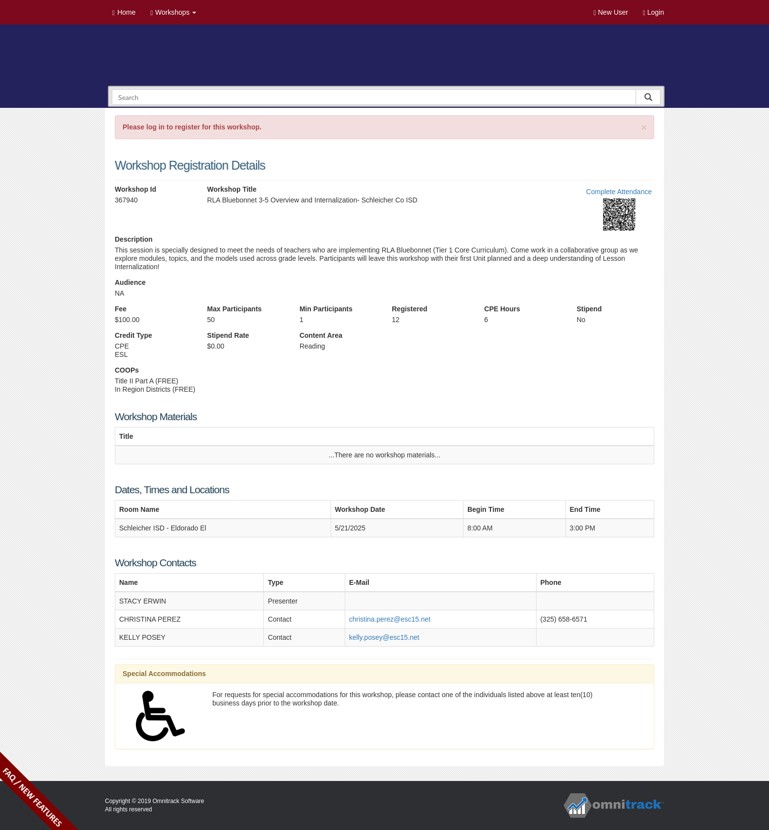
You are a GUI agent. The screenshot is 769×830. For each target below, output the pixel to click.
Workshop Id (135, 189)
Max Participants (234, 309)
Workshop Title (231, 189)
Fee (121, 309)
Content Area (321, 335)
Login (653, 12)
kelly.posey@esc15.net (384, 637)
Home (123, 12)
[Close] (644, 127)
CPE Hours (502, 309)
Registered (409, 309)
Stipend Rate (228, 335)
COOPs (127, 370)
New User (610, 12)
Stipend (589, 309)
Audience (130, 282)
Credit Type (133, 335)
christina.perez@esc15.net (390, 619)
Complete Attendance (619, 192)
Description (134, 239)
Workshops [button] (173, 12)
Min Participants (326, 309)
